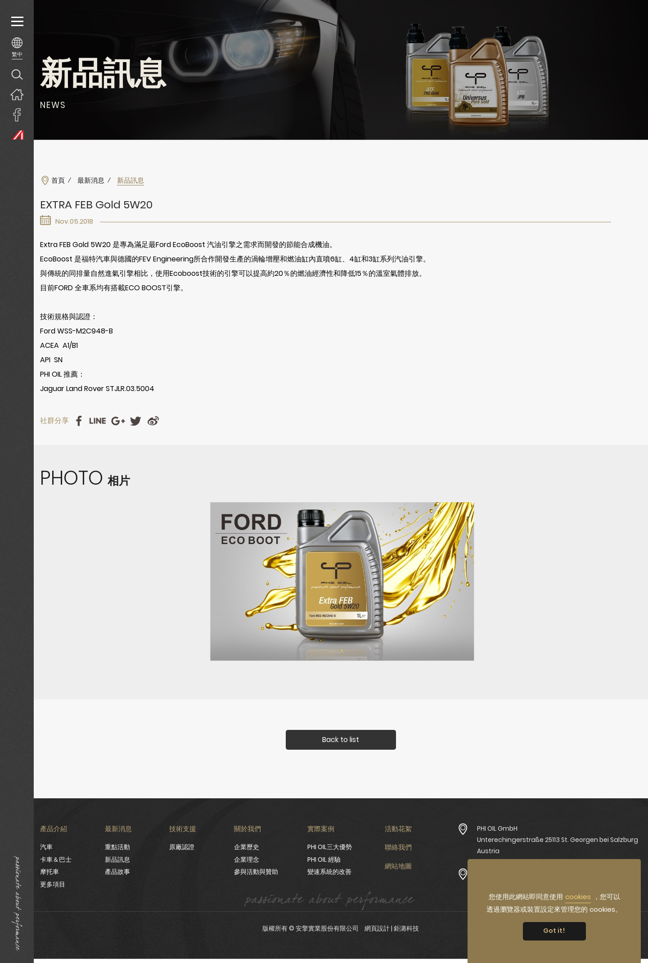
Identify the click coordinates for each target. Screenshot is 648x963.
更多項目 (52, 884)
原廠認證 (181, 846)
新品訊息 (117, 859)
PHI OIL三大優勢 (329, 846)
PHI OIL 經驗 (324, 859)
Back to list (340, 739)
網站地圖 (398, 866)
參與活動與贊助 (256, 871)
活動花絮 (398, 828)
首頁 (58, 180)
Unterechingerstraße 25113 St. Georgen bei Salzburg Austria (557, 845)
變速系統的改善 (329, 871)
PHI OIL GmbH (497, 828)
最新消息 (90, 180)
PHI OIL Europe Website (17, 135)
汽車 (46, 846)
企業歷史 (246, 846)
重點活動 (117, 846)
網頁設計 (377, 928)
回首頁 (17, 94)
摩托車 (49, 871)
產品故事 (117, 871)
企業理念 (246, 859)
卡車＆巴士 (56, 859)
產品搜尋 (17, 74)
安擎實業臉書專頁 (17, 114)
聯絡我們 (398, 847)
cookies (578, 896)
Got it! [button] (554, 930)
